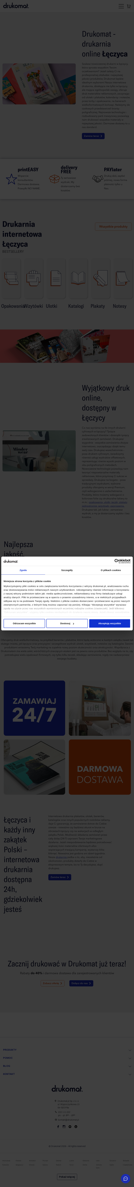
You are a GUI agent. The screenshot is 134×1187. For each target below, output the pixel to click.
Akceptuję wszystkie (109, 623)
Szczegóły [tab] (67, 570)
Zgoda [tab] (23, 570)
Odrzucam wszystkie (24, 623)
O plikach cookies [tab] (111, 570)
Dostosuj (67, 623)
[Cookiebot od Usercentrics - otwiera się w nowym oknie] (116, 561)
